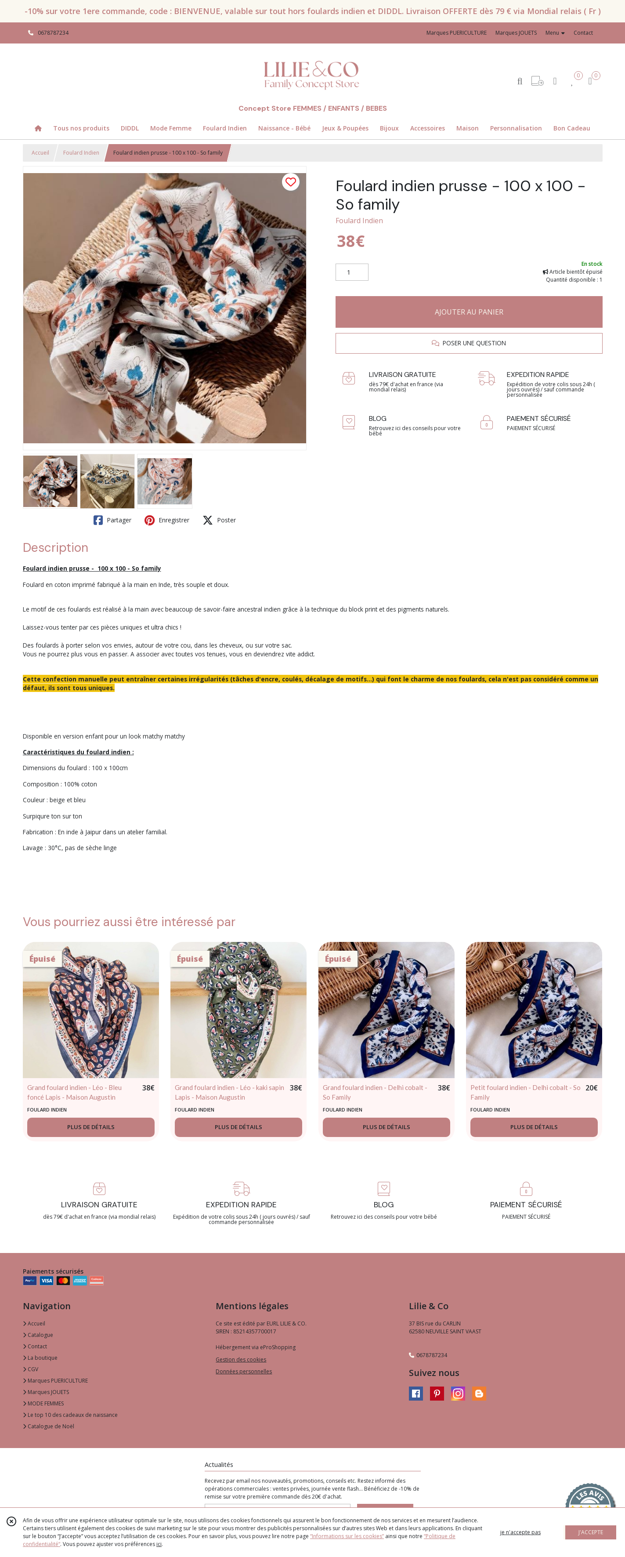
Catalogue (38, 1335)
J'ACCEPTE (590, 1532)
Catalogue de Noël (48, 1426)
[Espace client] (555, 80)
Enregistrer (167, 520)
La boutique (40, 1357)
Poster (219, 520)
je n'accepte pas (520, 1532)
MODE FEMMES (43, 1403)
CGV (30, 1369)
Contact (583, 32)
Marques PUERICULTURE (55, 1380)
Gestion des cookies (241, 1359)
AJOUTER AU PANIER (469, 312)
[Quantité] (352, 272)
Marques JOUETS (46, 1392)
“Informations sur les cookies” (347, 1536)
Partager (112, 520)
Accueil (40, 152)
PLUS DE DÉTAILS (91, 1127)
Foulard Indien (81, 152)
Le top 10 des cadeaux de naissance (70, 1415)
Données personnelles (244, 1371)
